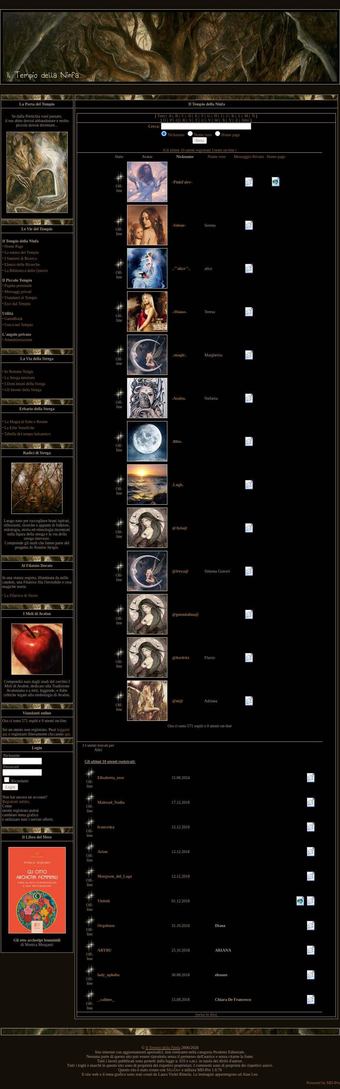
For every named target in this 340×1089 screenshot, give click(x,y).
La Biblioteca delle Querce (26, 270)
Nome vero (217, 156)
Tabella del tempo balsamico (27, 434)
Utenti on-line (223, 150)
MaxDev (174, 1070)
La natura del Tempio (21, 252)
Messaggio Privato (249, 156)
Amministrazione (18, 339)
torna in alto (206, 1014)
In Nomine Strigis (18, 371)
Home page (276, 156)
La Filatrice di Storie (21, 595)
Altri (245, 120)
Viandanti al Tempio (20, 297)
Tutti (161, 116)
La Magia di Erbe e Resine (26, 421)
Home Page (13, 246)
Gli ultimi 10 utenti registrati (187, 150)
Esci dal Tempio (17, 303)
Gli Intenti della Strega (22, 390)
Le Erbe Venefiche (19, 427)
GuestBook (13, 318)
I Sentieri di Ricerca (20, 258)
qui (67, 734)
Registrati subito (15, 801)
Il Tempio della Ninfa (163, 1047)
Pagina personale (18, 285)
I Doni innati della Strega (24, 383)
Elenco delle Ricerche (22, 264)
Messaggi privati (17, 291)
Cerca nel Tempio (18, 324)
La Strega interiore (19, 377)
